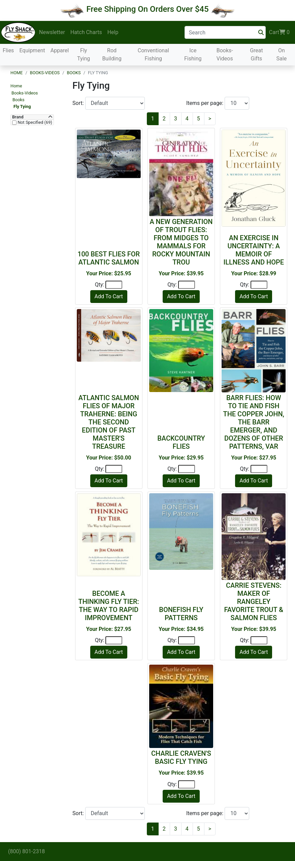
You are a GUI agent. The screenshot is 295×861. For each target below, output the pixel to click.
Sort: (78, 103)
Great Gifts (256, 54)
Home (16, 72)
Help (113, 32)
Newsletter (52, 32)
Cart (279, 32)
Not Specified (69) (34, 122)
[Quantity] (113, 285)
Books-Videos (225, 54)
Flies (8, 50)
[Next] (210, 118)
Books (73, 72)
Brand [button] (18, 117)
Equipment (32, 50)
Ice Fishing (193, 54)
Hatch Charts (86, 32)
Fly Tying (83, 54)
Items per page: (205, 103)
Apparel (60, 50)
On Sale (281, 54)
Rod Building (111, 54)
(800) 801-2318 (26, 851)
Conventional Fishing (153, 54)
